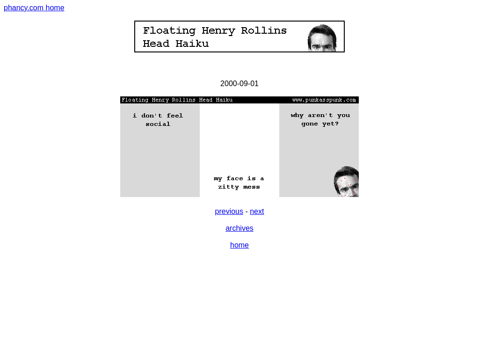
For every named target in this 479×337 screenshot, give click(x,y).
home (239, 245)
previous (229, 211)
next (257, 211)
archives (239, 228)
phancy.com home (34, 8)
